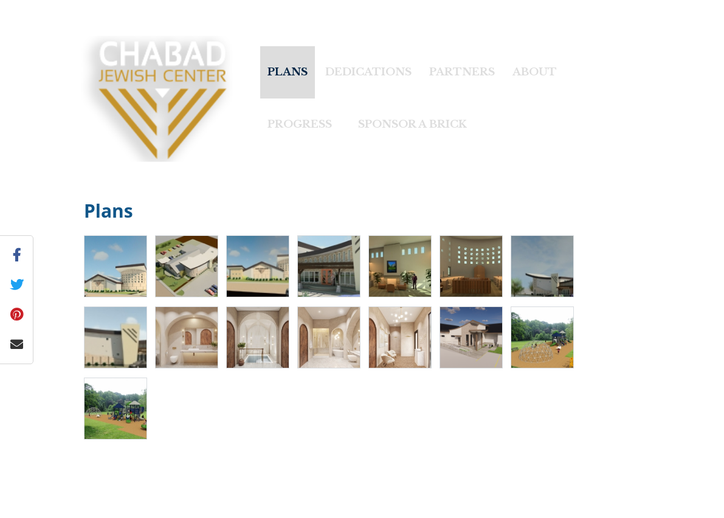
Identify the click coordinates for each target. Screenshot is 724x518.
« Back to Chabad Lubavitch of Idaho (96, 7)
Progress (299, 124)
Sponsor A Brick (412, 124)
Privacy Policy (429, 501)
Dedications (368, 72)
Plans (287, 72)
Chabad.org (334, 501)
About (534, 72)
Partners (462, 72)
